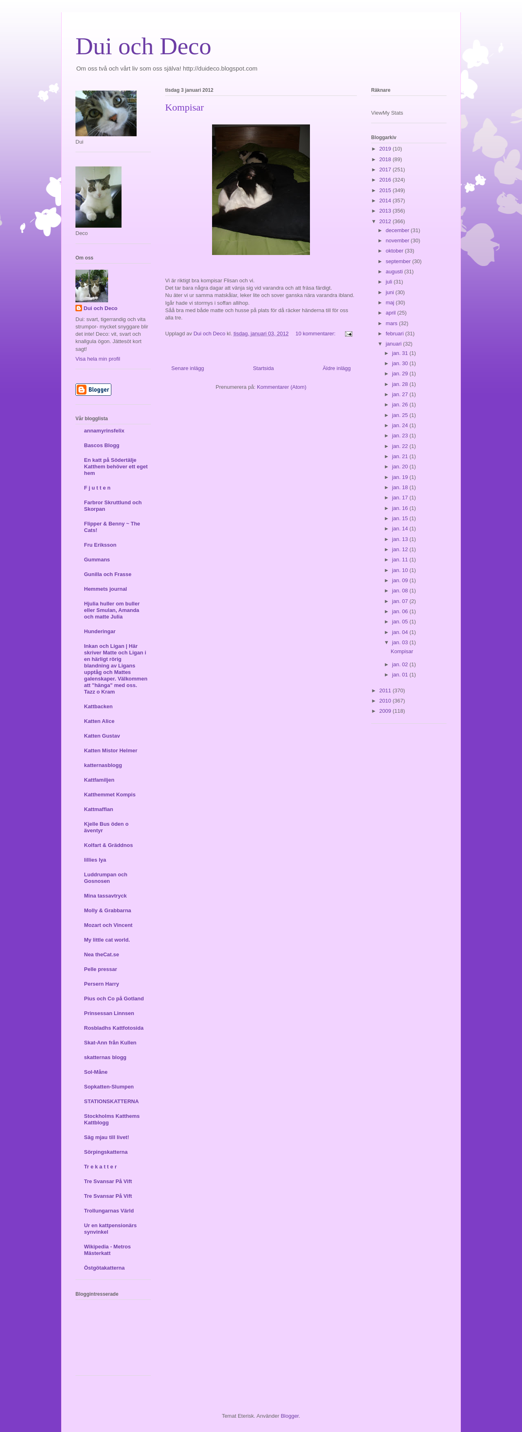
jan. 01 (400, 675)
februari (395, 333)
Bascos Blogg (101, 445)
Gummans (97, 559)
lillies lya (95, 860)
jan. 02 (400, 664)
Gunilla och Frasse (107, 574)
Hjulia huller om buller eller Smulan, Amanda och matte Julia (112, 610)
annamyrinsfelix (104, 431)
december (398, 230)
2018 (386, 159)
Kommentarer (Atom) (281, 387)
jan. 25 (400, 415)
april (391, 313)
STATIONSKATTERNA (111, 1101)
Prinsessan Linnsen (109, 1013)
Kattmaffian (98, 809)
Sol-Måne (96, 1072)
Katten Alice (99, 721)
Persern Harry (101, 984)
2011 (386, 690)
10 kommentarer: (316, 333)
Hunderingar (99, 631)
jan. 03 (400, 642)
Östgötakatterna (104, 1268)
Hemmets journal (105, 589)
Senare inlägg (187, 368)
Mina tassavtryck (105, 896)
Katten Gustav (102, 736)
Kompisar (184, 107)
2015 (386, 190)
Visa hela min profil (97, 359)
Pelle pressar (100, 969)
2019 (386, 149)
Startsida (263, 368)
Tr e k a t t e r (100, 1167)
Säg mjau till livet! (106, 1137)
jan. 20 (400, 466)
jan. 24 (400, 425)
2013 (386, 211)
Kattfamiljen (99, 780)
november (398, 240)
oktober (395, 251)
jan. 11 (400, 559)
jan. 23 (400, 435)
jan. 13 (400, 539)
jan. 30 (400, 363)
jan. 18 (400, 487)
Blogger (290, 1416)
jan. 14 (400, 528)
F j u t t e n (97, 488)
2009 (386, 711)
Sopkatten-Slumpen (109, 1087)
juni (391, 292)
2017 (386, 169)
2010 (386, 701)
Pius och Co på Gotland (114, 998)
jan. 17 (400, 497)
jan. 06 (400, 611)
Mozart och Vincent (108, 925)
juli (390, 282)
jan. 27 (400, 394)
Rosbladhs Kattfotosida (114, 1028)
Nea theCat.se (101, 954)
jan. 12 (400, 549)
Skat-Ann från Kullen (110, 1043)
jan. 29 (400, 373)
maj (391, 302)
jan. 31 (400, 353)
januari (394, 344)
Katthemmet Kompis (109, 794)
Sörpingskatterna (106, 1152)
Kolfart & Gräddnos (108, 845)
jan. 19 (400, 477)
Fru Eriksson (100, 545)
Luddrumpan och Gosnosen (105, 877)
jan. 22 (400, 446)
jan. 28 (400, 384)
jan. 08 (400, 590)
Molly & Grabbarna (107, 910)
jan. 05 (400, 621)
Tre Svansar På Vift (108, 1181)
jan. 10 (400, 570)
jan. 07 (400, 601)
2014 (386, 200)
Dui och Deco (143, 46)
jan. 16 (400, 508)
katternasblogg (103, 765)
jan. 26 (400, 404)
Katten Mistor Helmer (110, 750)
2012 (386, 221)
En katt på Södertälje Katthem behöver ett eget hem (116, 466)
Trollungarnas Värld (109, 1211)
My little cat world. (107, 940)
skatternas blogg (105, 1057)
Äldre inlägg (337, 368)
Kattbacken (98, 706)
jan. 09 (400, 580)
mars (392, 323)
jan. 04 (400, 632)
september (399, 261)
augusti (395, 271)
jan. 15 (400, 518)
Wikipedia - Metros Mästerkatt (107, 1250)
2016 (386, 180)
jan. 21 (400, 456)
